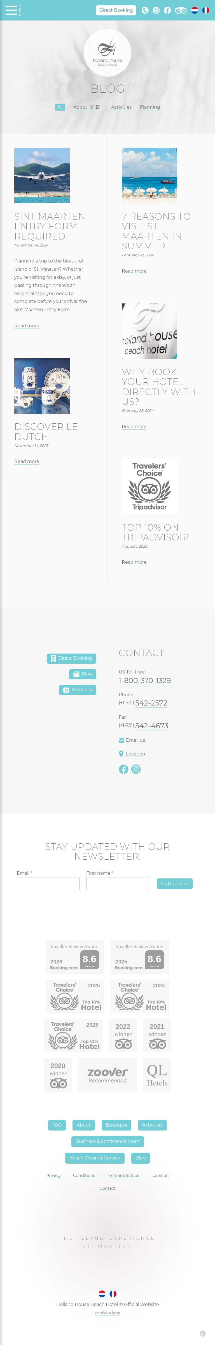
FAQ (57, 1125)
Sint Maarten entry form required (50, 226)
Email (24, 873)
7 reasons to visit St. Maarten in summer (156, 231)
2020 (57, 1066)
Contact (108, 1188)
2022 (122, 1026)
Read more (26, 325)
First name (99, 873)
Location (132, 754)
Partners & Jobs (123, 1175)
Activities (121, 107)
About (84, 1125)
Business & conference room (108, 1141)
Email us (132, 740)
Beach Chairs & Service (94, 1158)
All (60, 107)
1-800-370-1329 (145, 680)
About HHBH (88, 107)
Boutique (116, 1125)
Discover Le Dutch (46, 431)
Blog (82, 674)
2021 (156, 1026)
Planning (150, 107)
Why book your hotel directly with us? (159, 386)
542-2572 (151, 702)
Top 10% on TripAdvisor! (155, 532)
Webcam (77, 690)
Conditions (84, 1175)
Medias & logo (107, 1313)
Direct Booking (116, 10)
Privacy (53, 1175)
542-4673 (151, 725)
